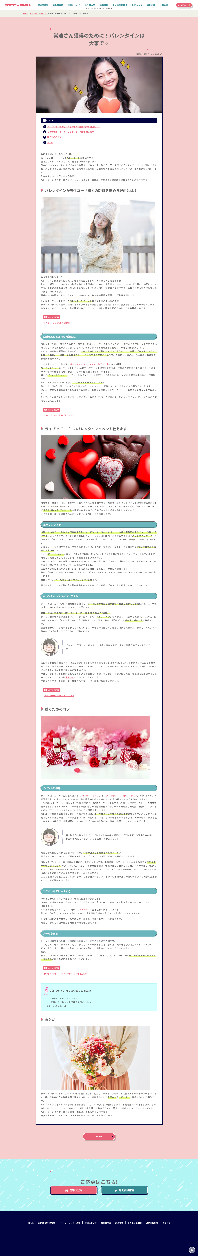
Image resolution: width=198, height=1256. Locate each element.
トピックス (137, 5)
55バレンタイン (91, 795)
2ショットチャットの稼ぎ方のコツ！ (59, 415)
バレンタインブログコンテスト (121, 795)
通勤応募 (151, 5)
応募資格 (104, 5)
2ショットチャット (99, 364)
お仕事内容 (90, 5)
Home (25, 13)
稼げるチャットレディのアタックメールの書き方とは (65, 973)
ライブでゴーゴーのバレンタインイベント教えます (70, 131)
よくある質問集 (120, 5)
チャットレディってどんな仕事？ (57, 322)
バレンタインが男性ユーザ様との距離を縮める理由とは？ (73, 126)
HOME (99, 1136)
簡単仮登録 (43, 5)
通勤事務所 (58, 5)
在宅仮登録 (73, 1190)
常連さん (69, 677)
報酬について (74, 5)
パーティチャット (79, 364)
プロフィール (83, 909)
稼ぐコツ (43, 13)
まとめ (50, 142)
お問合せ (164, 5)
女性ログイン (182, 5)
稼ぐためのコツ (54, 137)
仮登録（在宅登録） (47, 1222)
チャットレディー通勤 (70, 1222)
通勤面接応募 (124, 1190)
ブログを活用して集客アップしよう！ (59, 695)
